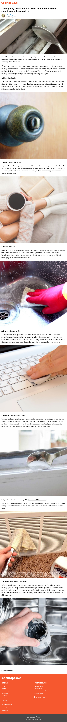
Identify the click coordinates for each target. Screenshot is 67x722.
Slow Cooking (5, 691)
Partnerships (5, 708)
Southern (4, 695)
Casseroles (5, 693)
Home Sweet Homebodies (37, 500)
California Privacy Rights (40, 691)
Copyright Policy (38, 693)
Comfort (4, 688)
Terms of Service (38, 686)
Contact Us (5, 710)
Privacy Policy (38, 688)
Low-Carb (4, 698)
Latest (3, 686)
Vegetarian (4, 700)
